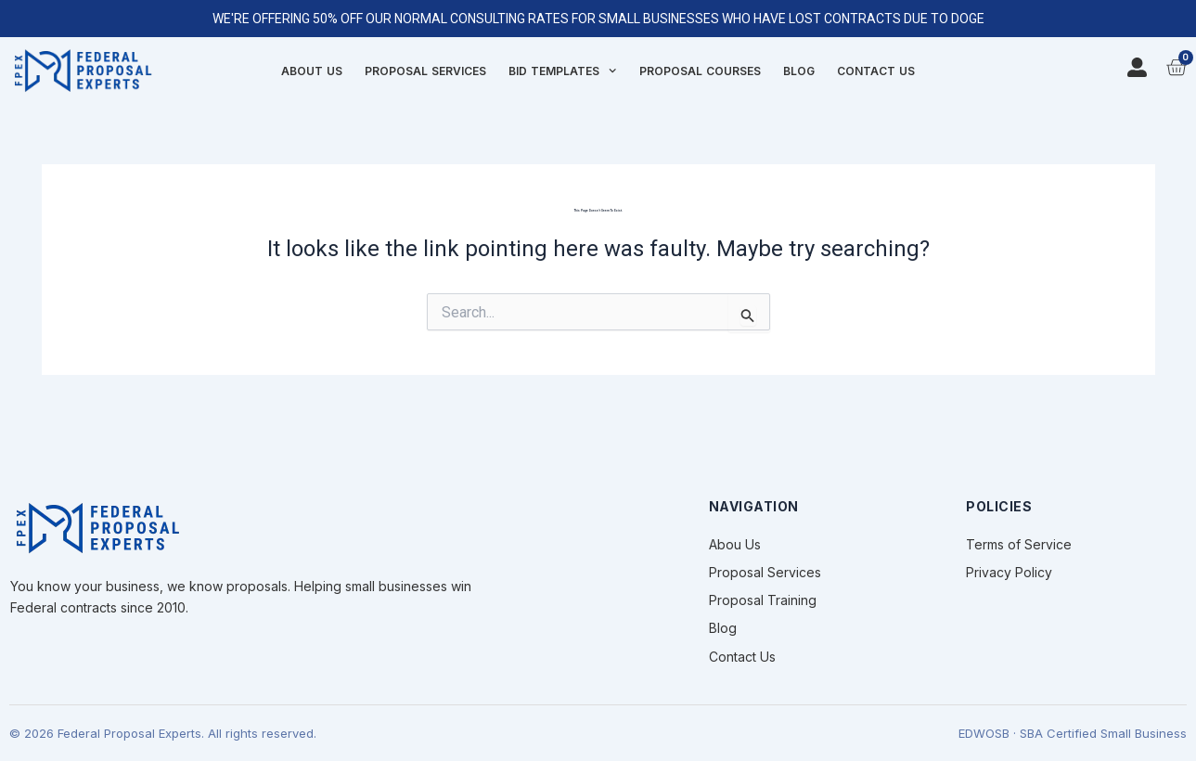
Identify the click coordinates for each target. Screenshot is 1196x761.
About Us (311, 71)
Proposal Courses (700, 71)
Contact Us (876, 71)
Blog (799, 71)
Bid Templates (562, 71)
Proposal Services (425, 71)
